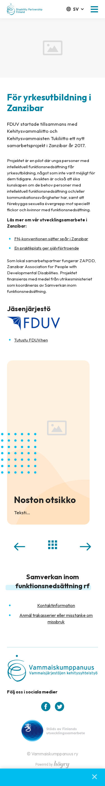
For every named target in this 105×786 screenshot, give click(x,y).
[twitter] (59, 706)
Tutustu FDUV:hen (31, 340)
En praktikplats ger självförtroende (46, 248)
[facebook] (45, 706)
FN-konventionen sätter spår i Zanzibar (51, 238)
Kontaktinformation (56, 605)
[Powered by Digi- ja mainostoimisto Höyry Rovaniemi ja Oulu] (52, 763)
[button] (94, 9)
